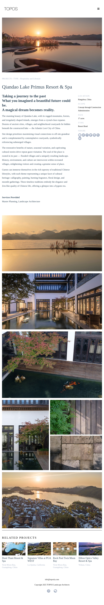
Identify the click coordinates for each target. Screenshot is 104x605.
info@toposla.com (52, 580)
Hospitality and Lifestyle (30, 79)
